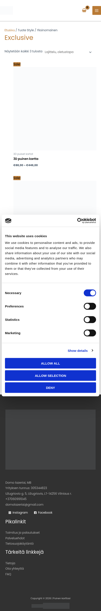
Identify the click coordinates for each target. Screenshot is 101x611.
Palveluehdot (15, 538)
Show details (78, 350)
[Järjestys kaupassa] (68, 52)
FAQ (8, 574)
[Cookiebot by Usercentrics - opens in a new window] (77, 221)
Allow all (50, 363)
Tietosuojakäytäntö (19, 544)
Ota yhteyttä (14, 569)
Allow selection (50, 375)
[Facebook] (43, 513)
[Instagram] (18, 513)
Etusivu (10, 30)
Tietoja (10, 563)
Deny (50, 388)
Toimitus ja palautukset (22, 533)
